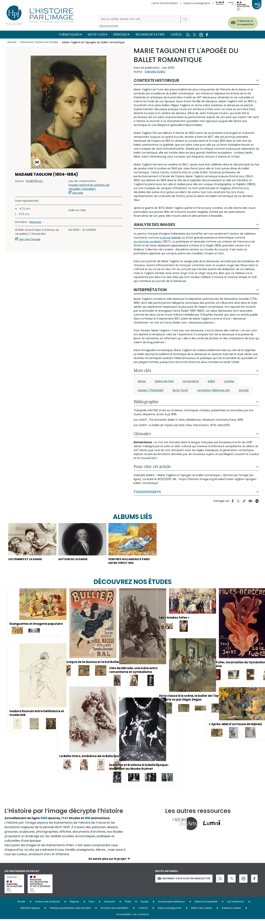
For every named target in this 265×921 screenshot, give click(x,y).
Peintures (35, 222)
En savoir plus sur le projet (107, 861)
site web (77, 193)
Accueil (12, 42)
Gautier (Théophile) (151, 390)
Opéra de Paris (164, 381)
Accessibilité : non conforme (132, 916)
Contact (143, 909)
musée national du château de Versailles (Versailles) (89, 187)
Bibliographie (146, 401)
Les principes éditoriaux (171, 903)
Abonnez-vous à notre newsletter (184, 880)
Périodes (120, 34)
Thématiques (69, 34)
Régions (74, 903)
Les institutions (235, 903)
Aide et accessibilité (206, 903)
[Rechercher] (139, 19)
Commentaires (147, 491)
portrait (244, 390)
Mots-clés (96, 34)
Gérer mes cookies (201, 909)
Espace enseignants (197, 3)
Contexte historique (156, 80)
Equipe (144, 903)
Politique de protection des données (70, 909)
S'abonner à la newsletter (242, 22)
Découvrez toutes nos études (40, 42)
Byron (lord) (180, 390)
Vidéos (176, 34)
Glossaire (142, 433)
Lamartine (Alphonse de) (213, 390)
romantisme (191, 381)
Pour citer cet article (152, 466)
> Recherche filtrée (108, 25)
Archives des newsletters (115, 909)
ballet (211, 381)
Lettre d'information (165, 3)
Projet (128, 903)
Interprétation (150, 289)
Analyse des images (154, 224)
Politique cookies (231, 909)
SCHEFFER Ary (34, 181)
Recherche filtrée (150, 34)
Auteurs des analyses (47, 903)
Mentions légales (30, 909)
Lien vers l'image (29, 239)
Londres (229, 381)
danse (142, 381)
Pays (91, 903)
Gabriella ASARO (155, 71)
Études (21, 903)
